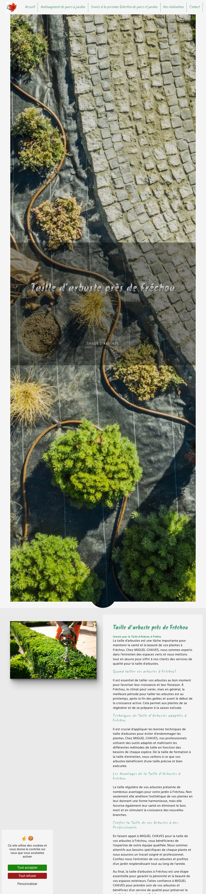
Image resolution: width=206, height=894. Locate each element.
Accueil (30, 7)
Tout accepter (27, 868)
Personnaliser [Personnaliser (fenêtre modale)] (27, 884)
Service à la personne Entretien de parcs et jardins (124, 7)
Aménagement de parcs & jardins (63, 7)
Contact (194, 7)
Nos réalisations (173, 7)
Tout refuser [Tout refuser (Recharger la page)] (27, 876)
